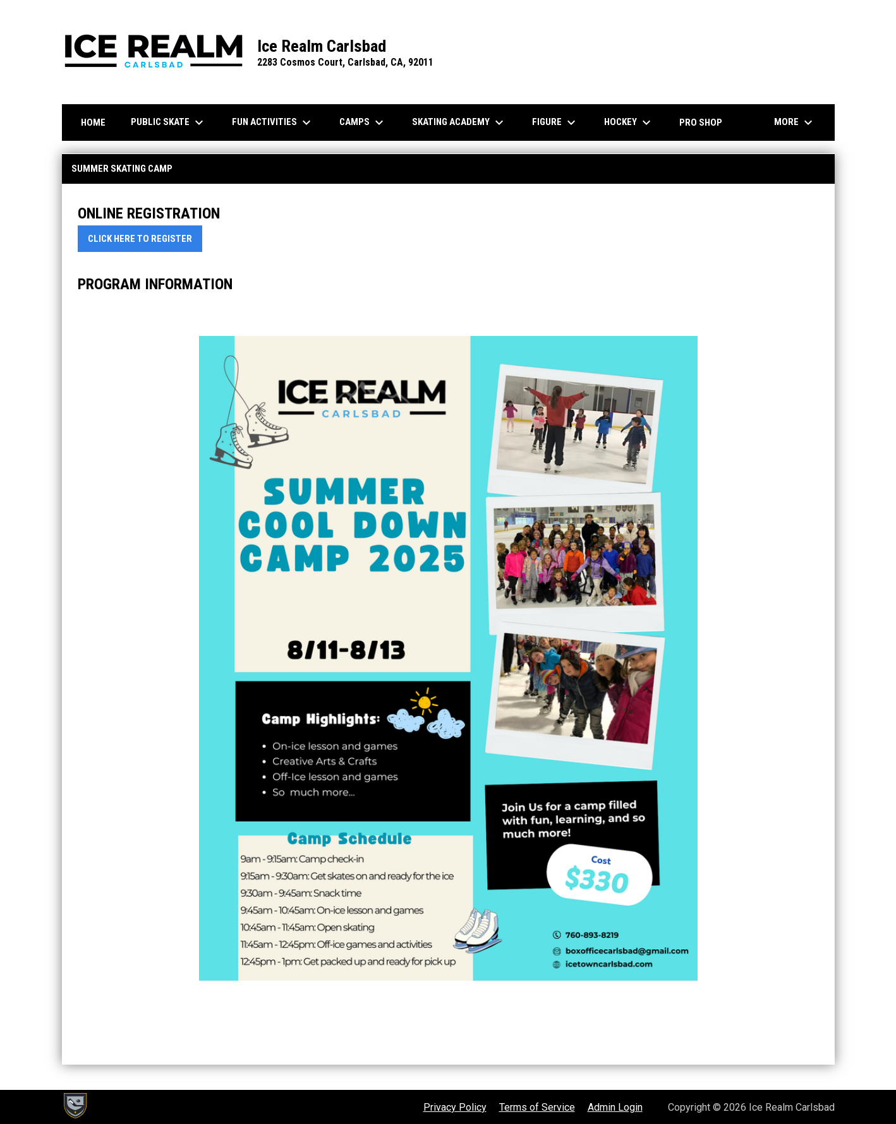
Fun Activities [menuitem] (273, 122)
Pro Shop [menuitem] (700, 122)
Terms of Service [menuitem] (537, 1107)
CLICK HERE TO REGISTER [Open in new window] (140, 238)
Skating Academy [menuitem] (459, 122)
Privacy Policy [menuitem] (455, 1107)
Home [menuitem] (93, 122)
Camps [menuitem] (363, 122)
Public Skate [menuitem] (169, 122)
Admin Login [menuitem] (615, 1107)
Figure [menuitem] (555, 122)
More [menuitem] (795, 122)
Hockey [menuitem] (629, 122)
